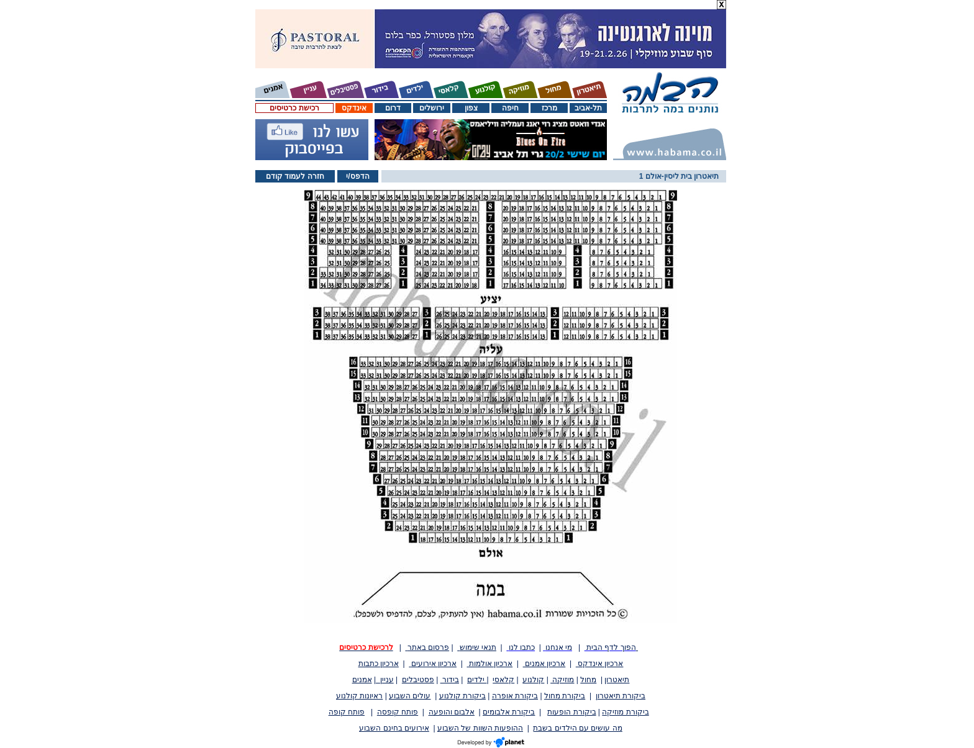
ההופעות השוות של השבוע (480, 728)
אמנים (362, 679)
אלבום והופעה (452, 712)
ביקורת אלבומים (509, 712)
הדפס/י (357, 176)
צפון (471, 108)
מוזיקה (562, 679)
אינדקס (354, 108)
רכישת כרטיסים (294, 108)
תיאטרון (616, 679)
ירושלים (431, 108)
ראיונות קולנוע (359, 696)
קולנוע (533, 679)
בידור (449, 679)
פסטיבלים (418, 679)
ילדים (476, 679)
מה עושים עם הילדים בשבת (577, 728)
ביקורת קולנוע (462, 696)
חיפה (510, 108)
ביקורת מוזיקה (625, 712)
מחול (588, 679)
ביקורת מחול (564, 696)
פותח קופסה (397, 712)
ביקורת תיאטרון (620, 696)
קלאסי (503, 679)
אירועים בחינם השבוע (394, 728)
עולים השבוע (409, 696)
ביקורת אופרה (515, 696)
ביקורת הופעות (571, 712)
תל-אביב (588, 108)
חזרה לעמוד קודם (295, 176)
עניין (385, 679)
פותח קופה (347, 712)
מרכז (549, 108)
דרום (393, 108)
